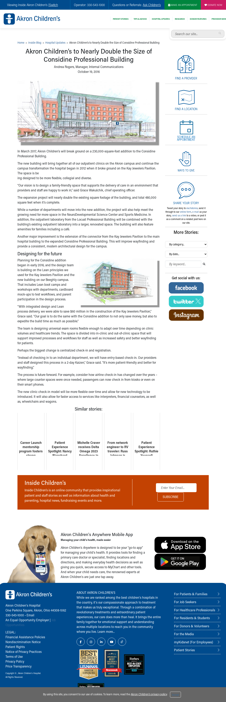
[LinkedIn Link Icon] (101, 642)
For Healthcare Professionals (194, 610)
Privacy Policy (14, 661)
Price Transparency (18, 666)
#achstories (192, 208)
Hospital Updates (161, 18)
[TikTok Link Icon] (122, 642)
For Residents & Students (192, 618)
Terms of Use (14, 656)
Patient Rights (15, 647)
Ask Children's (152, 5)
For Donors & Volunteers (191, 626)
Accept (175, 694)
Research (180, 18)
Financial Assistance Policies (25, 637)
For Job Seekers (185, 602)
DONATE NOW (213, 4)
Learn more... (106, 631)
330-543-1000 (14, 615)
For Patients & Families (190, 594)
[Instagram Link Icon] (91, 642)
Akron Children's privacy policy (149, 694)
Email (30, 615)
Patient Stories (121, 18)
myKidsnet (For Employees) (193, 642)
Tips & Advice (140, 18)
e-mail (195, 211)
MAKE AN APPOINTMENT (182, 4)
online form (185, 211)
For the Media (184, 634)
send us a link (179, 215)
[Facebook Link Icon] (81, 642)
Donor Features (198, 18)
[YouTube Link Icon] (112, 642)
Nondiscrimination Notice (23, 642)
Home (20, 42)
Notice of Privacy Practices (23, 651)
